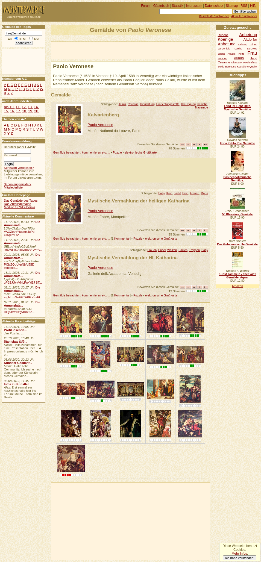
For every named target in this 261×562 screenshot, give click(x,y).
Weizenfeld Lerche (230, 48)
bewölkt (202, 104)
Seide (221, 66)
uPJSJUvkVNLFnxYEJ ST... (23, 282)
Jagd (253, 58)
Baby (162, 193)
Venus (239, 58)
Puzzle (117, 152)
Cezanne (224, 62)
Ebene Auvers (227, 53)
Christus (133, 104)
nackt (177, 193)
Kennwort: (11, 155)
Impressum (194, 6)
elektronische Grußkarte (141, 152)
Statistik (177, 6)
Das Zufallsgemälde (17, 203)
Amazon (237, 286)
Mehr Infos (239, 553)
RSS (244, 6)
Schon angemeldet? (17, 184)
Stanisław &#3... (15, 341)
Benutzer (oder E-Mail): (20, 147)
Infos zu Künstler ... (18, 384)
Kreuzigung (188, 104)
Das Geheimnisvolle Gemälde (237, 244)
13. (30, 107)
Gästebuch (161, 6)
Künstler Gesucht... (18, 362)
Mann (204, 193)
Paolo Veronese (100, 125)
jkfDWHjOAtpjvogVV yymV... (23, 249)
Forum (146, 6)
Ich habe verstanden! (239, 558)
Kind (169, 193)
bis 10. (9, 107)
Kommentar (122, 238)
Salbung (242, 44)
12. (24, 107)
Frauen (194, 193)
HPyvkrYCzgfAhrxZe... (19, 312)
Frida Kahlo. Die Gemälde (237, 143)
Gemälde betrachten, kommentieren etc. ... (81, 152)
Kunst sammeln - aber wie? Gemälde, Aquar (237, 275)
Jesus (122, 104)
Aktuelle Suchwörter (244, 16)
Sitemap (232, 6)
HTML (23, 39)
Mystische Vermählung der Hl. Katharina (133, 257)
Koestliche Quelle (247, 66)
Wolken (172, 250)
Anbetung (227, 44)
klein (185, 193)
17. (18, 111)
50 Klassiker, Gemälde (237, 214)
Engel (162, 250)
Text (36, 39)
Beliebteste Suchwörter (214, 16)
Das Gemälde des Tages (20, 200)
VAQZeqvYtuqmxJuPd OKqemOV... (19, 233)
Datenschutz (214, 6)
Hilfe (253, 6)
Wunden (222, 58)
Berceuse (230, 66)
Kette (242, 53)
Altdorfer (250, 39)
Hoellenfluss (250, 62)
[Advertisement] (115, 50)
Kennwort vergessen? (19, 167)
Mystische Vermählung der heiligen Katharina (139, 201)
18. (24, 111)
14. (36, 107)
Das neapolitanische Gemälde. (237, 178)
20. (36, 111)
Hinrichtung (147, 104)
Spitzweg (252, 48)
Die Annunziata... (22, 223)
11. (18, 107)
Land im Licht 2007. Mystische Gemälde (237, 107)
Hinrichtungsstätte (168, 104)
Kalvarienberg (103, 114)
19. (30, 111)
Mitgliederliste (13, 187)
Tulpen (253, 44)
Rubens (223, 35)
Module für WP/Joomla (19, 207)
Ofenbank (236, 62)
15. (6, 111)
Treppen (194, 250)
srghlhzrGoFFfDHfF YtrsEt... (23, 297)
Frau (252, 53)
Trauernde (201, 107)
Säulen (182, 250)
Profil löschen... (15, 330)
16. (12, 111)
